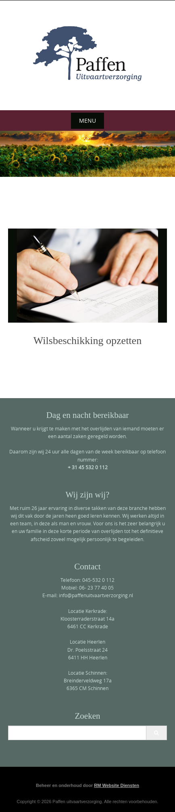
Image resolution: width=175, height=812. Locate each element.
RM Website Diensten (116, 785)
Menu (87, 120)
